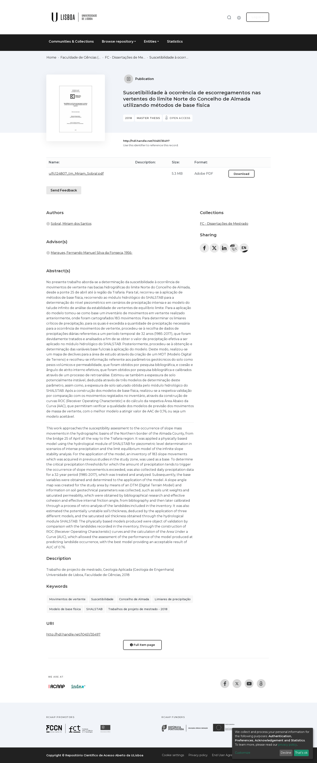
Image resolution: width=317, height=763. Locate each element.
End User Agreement (227, 755)
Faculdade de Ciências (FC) (80, 57)
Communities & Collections (71, 41)
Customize (242, 753)
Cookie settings (173, 755)
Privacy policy (198, 755)
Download (241, 174)
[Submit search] (229, 17)
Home (51, 57)
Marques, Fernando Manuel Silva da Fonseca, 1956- (91, 253)
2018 (128, 118)
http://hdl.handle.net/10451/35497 (146, 140)
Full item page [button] (142, 645)
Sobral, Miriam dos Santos (71, 224)
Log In (256, 17)
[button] (240, 17)
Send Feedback (64, 190)
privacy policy (287, 744)
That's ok (301, 753)
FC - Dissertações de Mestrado (125, 57)
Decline (286, 753)
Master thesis (148, 118)
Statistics (175, 41)
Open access (180, 118)
